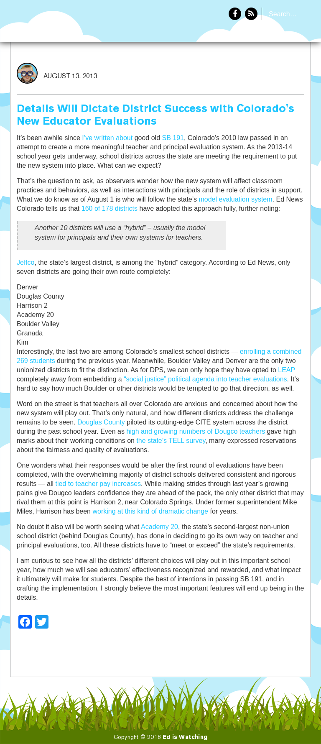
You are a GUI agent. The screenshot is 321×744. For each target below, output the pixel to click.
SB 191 (172, 137)
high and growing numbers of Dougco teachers (195, 431)
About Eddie (283, 69)
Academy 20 (159, 526)
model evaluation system (235, 199)
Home (238, 69)
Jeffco (25, 262)
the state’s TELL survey (170, 440)
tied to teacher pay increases (98, 483)
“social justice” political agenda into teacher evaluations (205, 379)
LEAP (286, 369)
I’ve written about (107, 137)
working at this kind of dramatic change (150, 511)
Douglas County (101, 422)
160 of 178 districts (110, 208)
